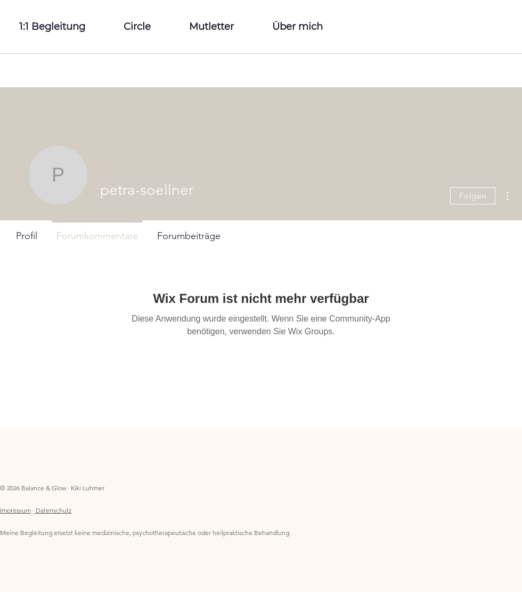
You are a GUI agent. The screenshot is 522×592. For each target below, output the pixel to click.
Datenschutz (53, 510)
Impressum (15, 510)
